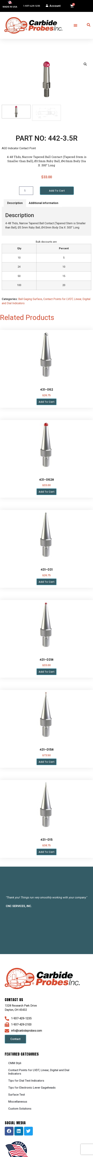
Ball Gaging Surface (30, 299)
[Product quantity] (26, 191)
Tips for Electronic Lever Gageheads (32, 1087)
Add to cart (57, 191)
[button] (75, 25)
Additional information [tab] (43, 203)
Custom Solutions (19, 1108)
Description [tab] (15, 203)
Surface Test (16, 1094)
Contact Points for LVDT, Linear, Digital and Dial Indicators (38, 1072)
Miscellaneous (17, 1101)
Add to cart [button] (46, 402)
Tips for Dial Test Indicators (26, 1080)
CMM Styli (14, 1063)
